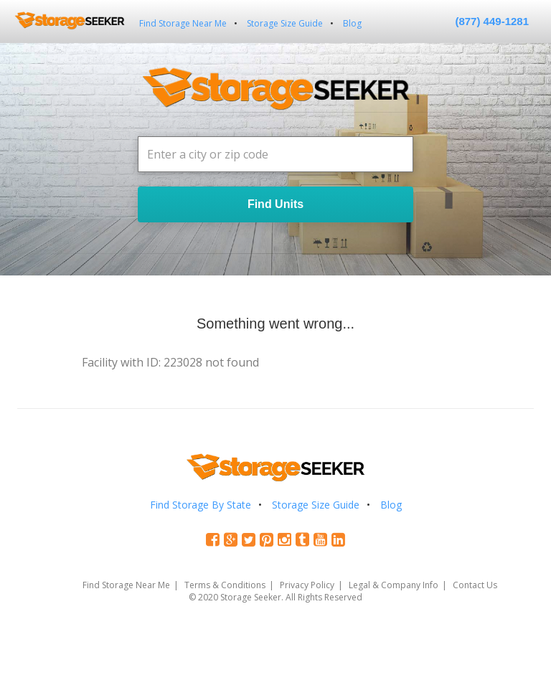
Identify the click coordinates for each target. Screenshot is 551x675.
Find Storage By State (200, 504)
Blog (352, 23)
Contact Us (475, 585)
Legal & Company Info (393, 585)
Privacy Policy (307, 585)
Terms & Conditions (224, 585)
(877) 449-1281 (492, 21)
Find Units (275, 204)
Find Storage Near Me (183, 23)
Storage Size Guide (285, 23)
